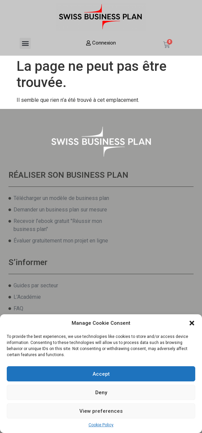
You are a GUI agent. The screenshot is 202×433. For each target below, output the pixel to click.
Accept (101, 374)
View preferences (101, 411)
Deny (101, 392)
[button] (191, 323)
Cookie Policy (101, 425)
